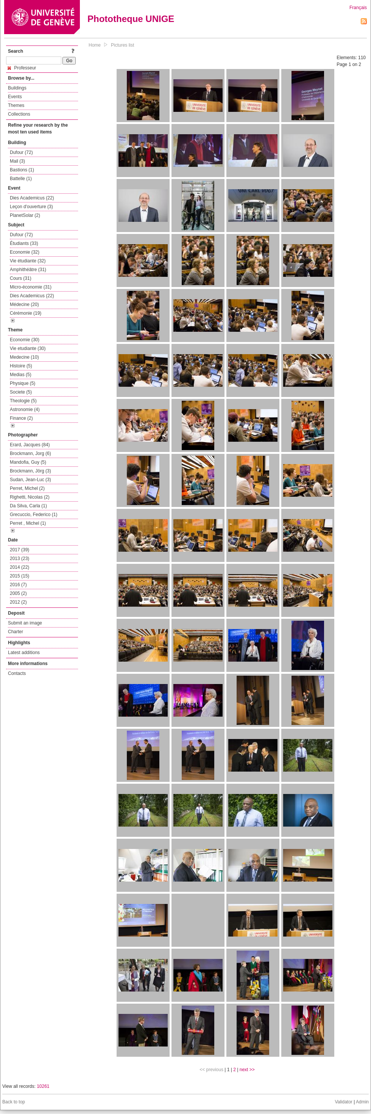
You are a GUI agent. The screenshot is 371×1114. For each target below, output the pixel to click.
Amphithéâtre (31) (28, 269)
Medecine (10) (24, 357)
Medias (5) (20, 374)
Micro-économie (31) (30, 287)
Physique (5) (22, 383)
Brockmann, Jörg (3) (30, 471)
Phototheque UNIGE (130, 19)
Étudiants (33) (24, 243)
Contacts (17, 673)
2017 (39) (19, 549)
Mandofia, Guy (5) (28, 462)
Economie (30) (24, 339)
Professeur (22, 68)
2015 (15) (19, 576)
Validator (343, 1102)
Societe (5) (21, 392)
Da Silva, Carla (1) (28, 505)
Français (358, 7)
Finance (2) (21, 418)
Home (95, 45)
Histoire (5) (21, 366)
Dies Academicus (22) (32, 198)
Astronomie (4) (25, 409)
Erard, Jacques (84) (30, 444)
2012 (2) (18, 602)
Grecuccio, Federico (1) (33, 514)
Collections (19, 114)
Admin (362, 1102)
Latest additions (24, 652)
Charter (15, 631)
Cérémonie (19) (25, 313)
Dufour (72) (21, 152)
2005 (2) (18, 593)
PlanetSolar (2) (25, 215)
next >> (247, 1069)
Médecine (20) (24, 304)
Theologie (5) (23, 400)
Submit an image (25, 623)
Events (15, 96)
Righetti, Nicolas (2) (30, 497)
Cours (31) (20, 278)
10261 (43, 1086)
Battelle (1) (21, 178)
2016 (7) (18, 584)
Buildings (17, 88)
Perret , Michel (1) (28, 523)
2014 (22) (19, 567)
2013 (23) (19, 558)
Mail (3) (17, 161)
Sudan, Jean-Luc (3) (30, 479)
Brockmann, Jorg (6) (30, 453)
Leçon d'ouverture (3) (31, 206)
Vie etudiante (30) (28, 348)
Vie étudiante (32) (28, 261)
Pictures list (122, 45)
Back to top (13, 1102)
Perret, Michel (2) (27, 488)
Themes (16, 105)
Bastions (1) (22, 170)
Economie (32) (24, 252)
